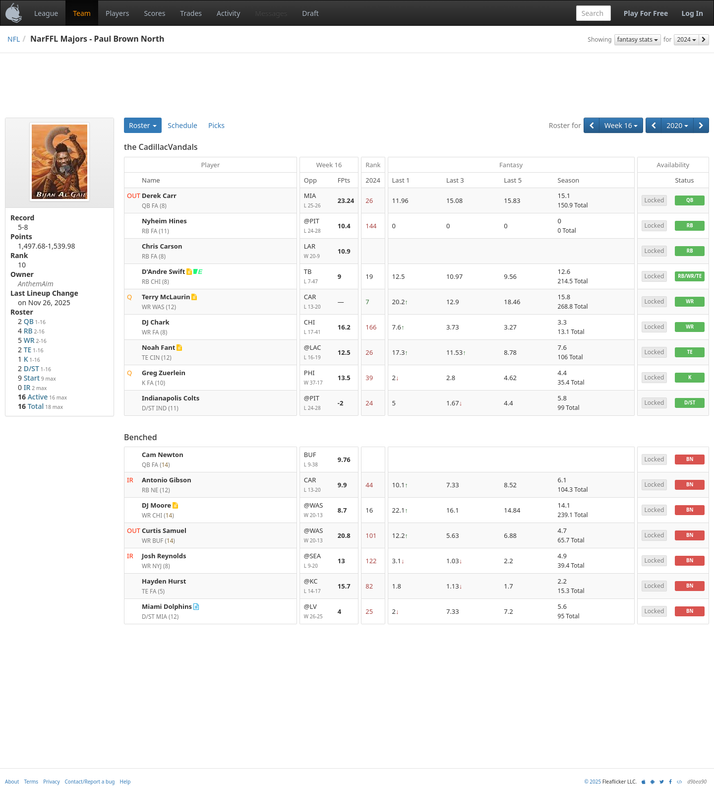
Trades (191, 13)
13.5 (344, 377)
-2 (341, 402)
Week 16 (621, 125)
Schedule (182, 125)
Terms (31, 781)
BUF (317, 459)
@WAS (317, 510)
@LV (317, 611)
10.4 (344, 225)
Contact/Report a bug (90, 781)
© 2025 (592, 781)
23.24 (346, 200)
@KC (317, 586)
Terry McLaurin (166, 296)
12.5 (344, 352)
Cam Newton (162, 454)
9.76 (344, 459)
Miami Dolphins (167, 606)
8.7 (342, 510)
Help (125, 781)
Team (82, 13)
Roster (143, 125)
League (46, 13)
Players (117, 13)
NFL (13, 39)
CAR (317, 302)
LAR (317, 251)
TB (317, 276)
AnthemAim (36, 283)
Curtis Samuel (164, 530)
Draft (310, 13)
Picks (216, 125)
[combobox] (593, 13)
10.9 (344, 251)
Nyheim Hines (164, 220)
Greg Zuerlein (163, 372)
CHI (317, 327)
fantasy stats (637, 39)
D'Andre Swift (163, 271)
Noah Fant (158, 347)
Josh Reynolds (164, 555)
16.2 (344, 327)
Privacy (51, 781)
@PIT (317, 226)
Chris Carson (162, 246)
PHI (317, 378)
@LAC (317, 352)
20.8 (344, 535)
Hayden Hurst (164, 581)
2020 (677, 125)
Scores (154, 13)
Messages (271, 13)
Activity (228, 13)
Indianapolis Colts (170, 398)
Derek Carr (159, 195)
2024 (686, 39)
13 (341, 560)
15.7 (344, 586)
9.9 (342, 484)
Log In (692, 13)
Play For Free (646, 13)
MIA (317, 200)
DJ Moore (156, 505)
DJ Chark (156, 322)
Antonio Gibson (166, 479)
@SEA (317, 561)
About (12, 781)
